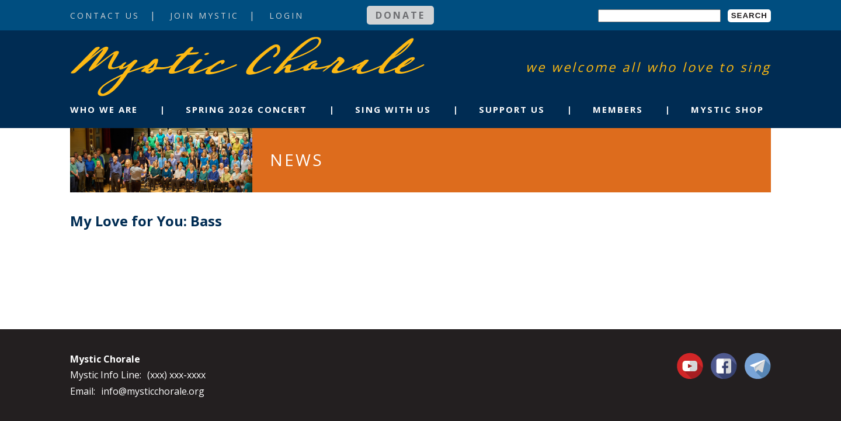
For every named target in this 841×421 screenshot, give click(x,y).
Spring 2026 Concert (246, 109)
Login (286, 15)
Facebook (724, 359)
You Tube (691, 365)
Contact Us (105, 15)
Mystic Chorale (137, 48)
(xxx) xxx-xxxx (176, 374)
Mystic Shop (727, 109)
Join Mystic (204, 15)
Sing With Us (393, 109)
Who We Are (104, 109)
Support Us (512, 109)
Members (618, 109)
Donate (400, 15)
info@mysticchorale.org (152, 391)
